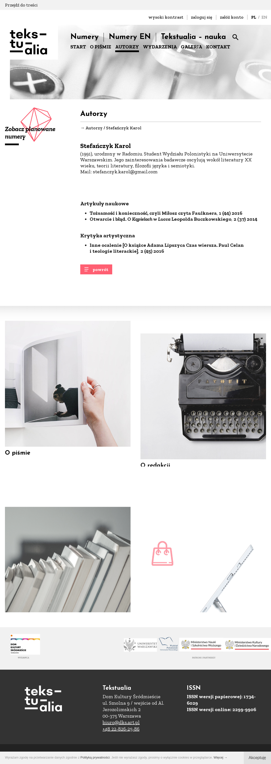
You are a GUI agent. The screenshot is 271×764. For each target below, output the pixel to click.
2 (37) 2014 (245, 242)
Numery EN (130, 37)
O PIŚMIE (100, 47)
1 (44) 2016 (230, 236)
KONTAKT (218, 47)
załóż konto (232, 17)
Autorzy (94, 128)
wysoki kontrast (165, 17)
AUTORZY (127, 47)
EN (264, 17)
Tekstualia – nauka (193, 37)
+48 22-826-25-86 (121, 729)
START (78, 47)
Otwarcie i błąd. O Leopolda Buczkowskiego (160, 242)
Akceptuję (257, 758)
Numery (84, 37)
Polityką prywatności (95, 757)
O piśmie (17, 461)
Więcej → (220, 757)
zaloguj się (201, 17)
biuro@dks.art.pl (121, 722)
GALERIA (191, 47)
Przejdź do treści (21, 5)
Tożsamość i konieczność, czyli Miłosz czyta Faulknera (153, 236)
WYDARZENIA (160, 47)
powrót (100, 272)
